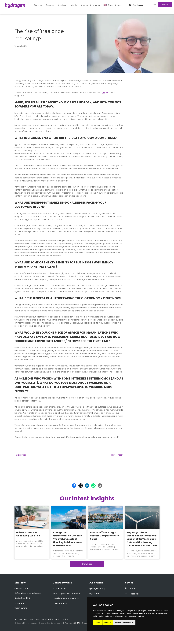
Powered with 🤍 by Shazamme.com (81, 623)
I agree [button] (97, 622)
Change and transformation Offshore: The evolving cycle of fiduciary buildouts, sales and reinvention (67, 539)
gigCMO (105, 92)
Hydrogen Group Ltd (39, 623)
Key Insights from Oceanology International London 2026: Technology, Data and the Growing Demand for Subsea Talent (142, 539)
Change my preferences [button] (124, 622)
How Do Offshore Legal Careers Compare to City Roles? (104, 535)
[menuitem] (39, 5)
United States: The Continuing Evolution (28, 534)
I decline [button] (107, 622)
